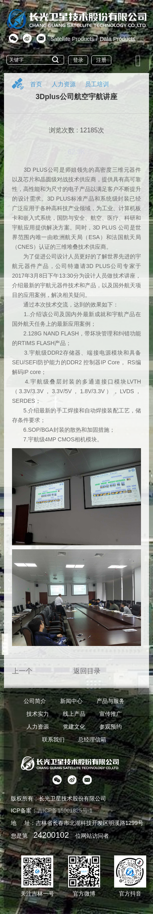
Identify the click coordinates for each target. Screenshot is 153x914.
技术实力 (37, 714)
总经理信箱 (92, 739)
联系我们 (53, 739)
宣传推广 (110, 714)
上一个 (22, 671)
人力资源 (65, 84)
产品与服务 (111, 701)
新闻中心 (71, 701)
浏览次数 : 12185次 (76, 130)
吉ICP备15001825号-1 (65, 810)
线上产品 (74, 714)
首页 (36, 84)
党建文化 (74, 726)
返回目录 (87, 671)
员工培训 (100, 84)
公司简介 (35, 701)
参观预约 (110, 726)
